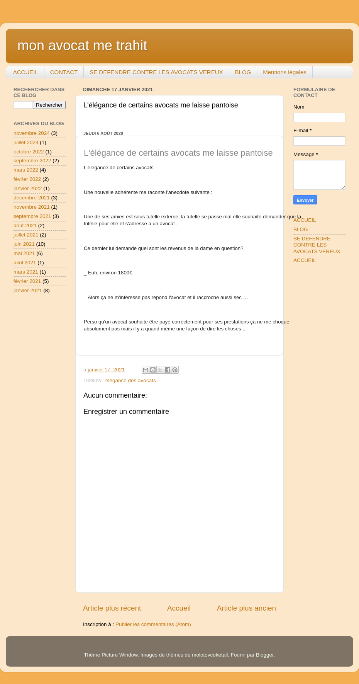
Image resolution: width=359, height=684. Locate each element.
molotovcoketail (210, 655)
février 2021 (27, 281)
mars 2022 (26, 170)
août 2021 (25, 225)
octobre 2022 (29, 152)
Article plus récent (112, 608)
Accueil (179, 608)
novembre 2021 (32, 207)
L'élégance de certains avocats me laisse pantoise (178, 153)
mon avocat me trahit (82, 45)
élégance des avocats (130, 380)
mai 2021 (24, 253)
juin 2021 (24, 244)
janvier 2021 (28, 290)
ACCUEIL (25, 72)
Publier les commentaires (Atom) (153, 624)
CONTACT (64, 72)
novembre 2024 (32, 133)
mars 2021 (26, 272)
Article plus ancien (246, 608)
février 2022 (27, 179)
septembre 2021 (32, 216)
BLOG (243, 72)
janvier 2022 (28, 188)
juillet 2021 (26, 235)
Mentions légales (285, 72)
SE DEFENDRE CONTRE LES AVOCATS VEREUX (156, 72)
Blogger (265, 655)
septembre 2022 (32, 160)
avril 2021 (25, 262)
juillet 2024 (26, 142)
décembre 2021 (32, 198)
